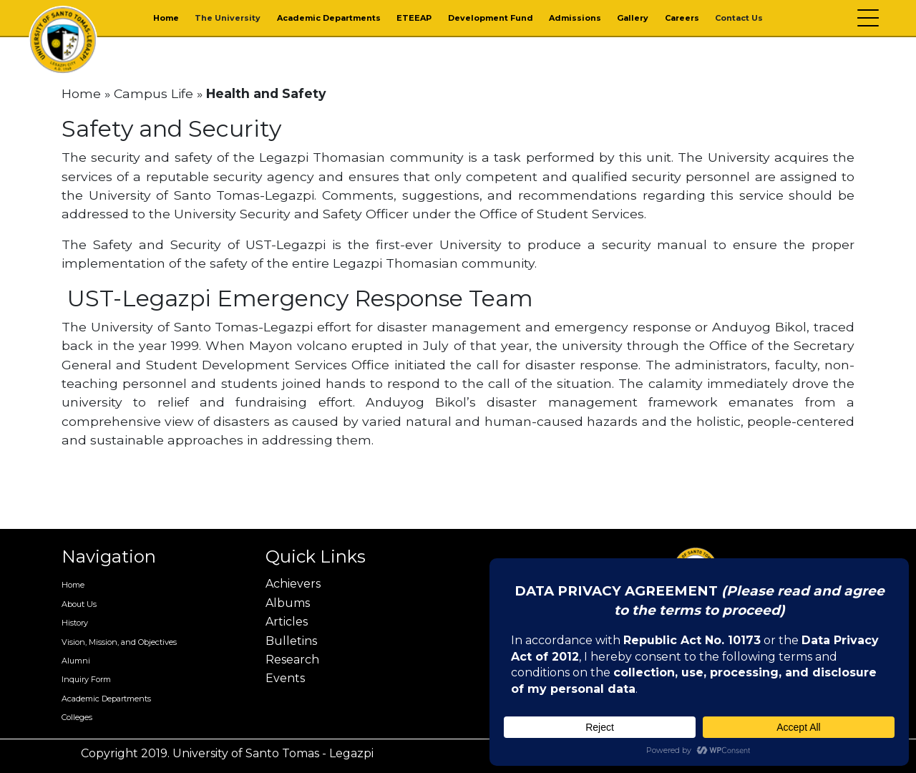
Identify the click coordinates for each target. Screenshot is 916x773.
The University (227, 18)
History (75, 623)
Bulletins (291, 641)
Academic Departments (329, 18)
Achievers (293, 583)
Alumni (76, 661)
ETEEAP (414, 18)
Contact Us (739, 18)
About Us (79, 604)
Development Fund (490, 18)
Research (292, 659)
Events (285, 678)
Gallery (632, 18)
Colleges (77, 717)
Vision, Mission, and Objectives (119, 642)
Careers (682, 18)
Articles (286, 621)
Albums (287, 603)
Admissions (575, 18)
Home (166, 18)
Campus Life (153, 93)
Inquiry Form (86, 679)
